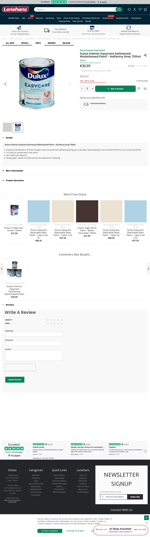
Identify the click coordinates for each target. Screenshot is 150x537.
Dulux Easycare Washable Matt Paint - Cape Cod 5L (39, 233)
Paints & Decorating (15, 39)
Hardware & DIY (35, 489)
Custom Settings (75, 531)
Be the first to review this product (90, 63)
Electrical (35, 475)
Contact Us (83, 478)
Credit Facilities (82, 492)
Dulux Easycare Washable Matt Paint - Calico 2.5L (62, 232)
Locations (82, 484)
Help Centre (83, 481)
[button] (5, 84)
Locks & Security (36, 492)
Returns (59, 486)
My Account (83, 489)
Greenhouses (36, 486)
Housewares (35, 495)
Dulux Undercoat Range (14, 225)
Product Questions (15, 180)
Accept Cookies (50, 531)
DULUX (83, 60)
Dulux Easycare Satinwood (61, 39)
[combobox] (78, 9)
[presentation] (20, 367)
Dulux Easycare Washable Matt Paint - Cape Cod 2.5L (135, 233)
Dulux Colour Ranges (43, 39)
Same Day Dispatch (20, 31)
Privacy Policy (59, 489)
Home (4, 39)
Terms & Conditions (59, 481)
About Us (83, 475)
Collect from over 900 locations (93, 34)
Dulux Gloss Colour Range (87, 225)
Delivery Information (59, 484)
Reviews (10, 304)
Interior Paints (29, 39)
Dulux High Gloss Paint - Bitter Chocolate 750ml (87, 230)
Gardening (35, 478)
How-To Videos (59, 475)
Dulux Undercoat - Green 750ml (14, 229)
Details (9, 137)
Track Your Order (83, 486)
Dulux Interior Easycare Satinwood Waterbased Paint (14, 290)
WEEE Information (59, 492)
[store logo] (15, 9)
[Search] (119, 9)
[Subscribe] (135, 497)
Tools (36, 481)
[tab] (75, 138)
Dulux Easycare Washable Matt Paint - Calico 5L (111, 232)
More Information (14, 170)
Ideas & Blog (59, 478)
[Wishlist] (140, 9)
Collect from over (13, 498)
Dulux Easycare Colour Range (38, 226)
